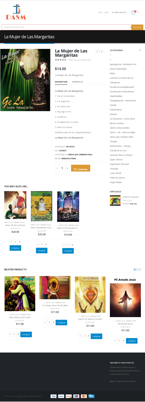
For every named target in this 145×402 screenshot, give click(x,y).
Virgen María (116, 182)
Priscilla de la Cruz (118, 150)
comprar (82, 169)
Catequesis (115, 82)
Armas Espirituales (118, 68)
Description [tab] (61, 82)
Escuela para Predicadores (122, 91)
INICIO (100, 12)
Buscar (137, 27)
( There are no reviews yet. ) (79, 60)
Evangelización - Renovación (123, 100)
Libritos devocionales (119, 127)
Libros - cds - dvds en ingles (122, 132)
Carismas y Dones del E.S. (122, 78)
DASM (106, 12)
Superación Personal (119, 164)
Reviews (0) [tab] (77, 82)
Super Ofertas (116, 159)
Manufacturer (69, 158)
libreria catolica (117, 123)
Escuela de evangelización (122, 87)
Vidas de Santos (117, 177)
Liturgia (113, 141)
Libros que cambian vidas (80, 154)
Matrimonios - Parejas (120, 146)
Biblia (112, 73)
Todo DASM (115, 173)
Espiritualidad (116, 96)
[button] (134, 269)
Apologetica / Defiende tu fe (123, 64)
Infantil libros (116, 109)
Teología (114, 168)
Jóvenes (113, 114)
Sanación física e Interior (121, 155)
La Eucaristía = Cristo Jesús (122, 118)
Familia (113, 105)
